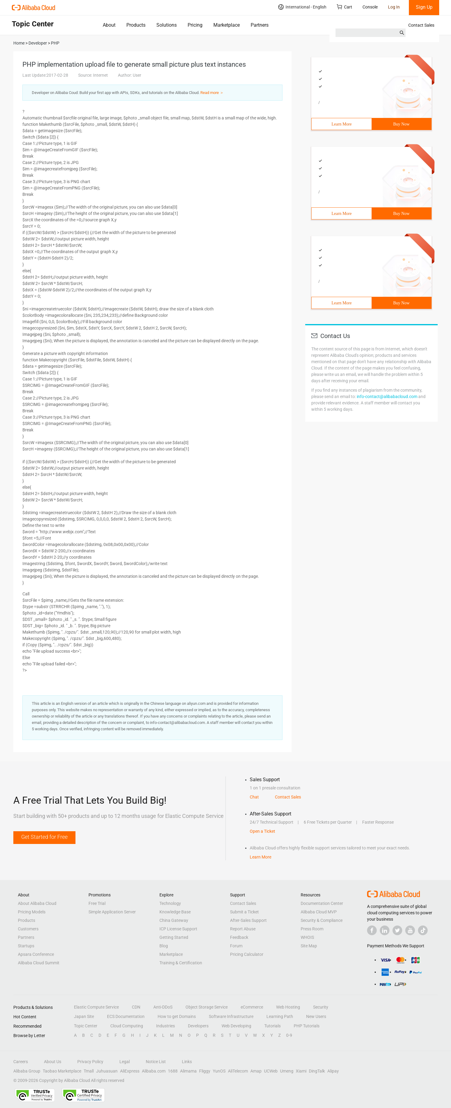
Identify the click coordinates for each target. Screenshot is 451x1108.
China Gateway (173, 920)
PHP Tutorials (306, 1025)
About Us (52, 1061)
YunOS (219, 1071)
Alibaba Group (26, 1071)
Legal (124, 1061)
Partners (260, 25)
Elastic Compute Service (96, 1007)
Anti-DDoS (162, 1007)
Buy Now (401, 124)
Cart (344, 6)
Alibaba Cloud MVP (319, 911)
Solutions (166, 25)
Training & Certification (180, 962)
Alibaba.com (153, 1071)
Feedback (239, 937)
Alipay (333, 1071)
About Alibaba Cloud (37, 903)
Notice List (156, 1061)
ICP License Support (178, 928)
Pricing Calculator (246, 954)
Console (370, 7)
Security (320, 1007)
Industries (165, 1025)
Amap (256, 1071)
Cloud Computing (126, 1025)
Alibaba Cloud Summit (38, 962)
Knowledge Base (175, 911)
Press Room (312, 928)
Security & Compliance (321, 920)
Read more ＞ (212, 92)
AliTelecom (238, 1071)
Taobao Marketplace (62, 1071)
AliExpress (129, 1071)
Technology (170, 903)
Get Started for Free (44, 837)
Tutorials (272, 1025)
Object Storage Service (206, 1007)
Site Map (309, 945)
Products (135, 25)
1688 (173, 1071)
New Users (316, 1016)
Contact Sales (421, 25)
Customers (28, 928)
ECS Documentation (126, 1016)
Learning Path (279, 1016)
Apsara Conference (36, 954)
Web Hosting (288, 1007)
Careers (20, 1061)
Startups (26, 945)
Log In (394, 7)
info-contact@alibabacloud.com (387, 396)
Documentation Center (322, 903)
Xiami (301, 1071)
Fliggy (204, 1071)
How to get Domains (177, 1016)
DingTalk (317, 1071)
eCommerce (252, 1007)
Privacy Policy (90, 1061)
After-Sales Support (248, 920)
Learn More (342, 124)
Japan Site (84, 1016)
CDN (136, 1007)
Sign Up (424, 7)
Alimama (188, 1071)
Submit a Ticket (244, 911)
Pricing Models (31, 911)
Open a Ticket (262, 831)
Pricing (195, 25)
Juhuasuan (107, 1071)
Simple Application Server (112, 911)
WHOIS (307, 937)
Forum (236, 945)
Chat (254, 797)
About (109, 25)
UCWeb (271, 1071)
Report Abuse (243, 928)
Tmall (89, 1071)
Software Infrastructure (231, 1016)
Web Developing (236, 1025)
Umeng (286, 1071)
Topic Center (85, 1025)
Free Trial (97, 903)
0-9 (289, 1035)
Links (187, 1061)
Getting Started (173, 937)
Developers (198, 1025)
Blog (163, 945)
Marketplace (226, 25)
